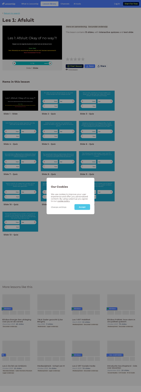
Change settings (58, 207)
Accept (82, 207)
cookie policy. (63, 201)
